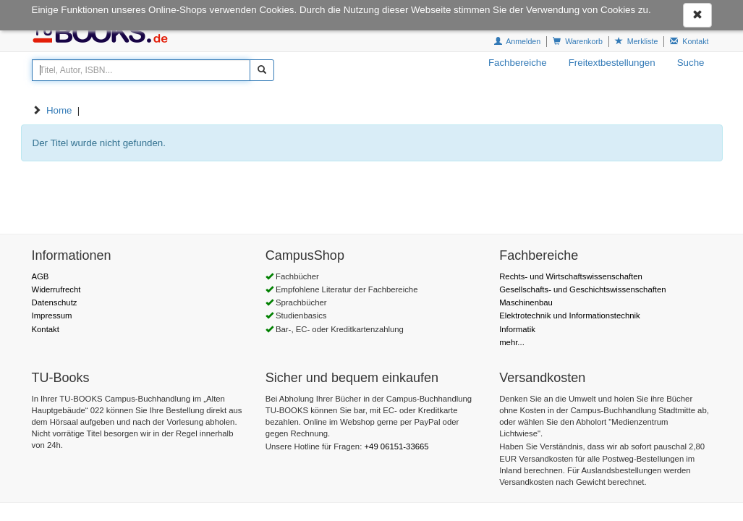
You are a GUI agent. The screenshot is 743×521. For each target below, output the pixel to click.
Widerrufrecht (56, 289)
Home (59, 110)
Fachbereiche (517, 62)
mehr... (512, 342)
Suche (691, 62)
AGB (40, 276)
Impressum (52, 315)
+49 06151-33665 (396, 446)
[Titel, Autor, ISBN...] (141, 70)
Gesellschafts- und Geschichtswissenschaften (582, 289)
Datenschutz (54, 302)
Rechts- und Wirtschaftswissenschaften (570, 276)
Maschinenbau (526, 302)
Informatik (517, 329)
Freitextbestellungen (612, 62)
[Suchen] (262, 70)
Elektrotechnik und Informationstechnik (569, 315)
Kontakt (45, 329)
